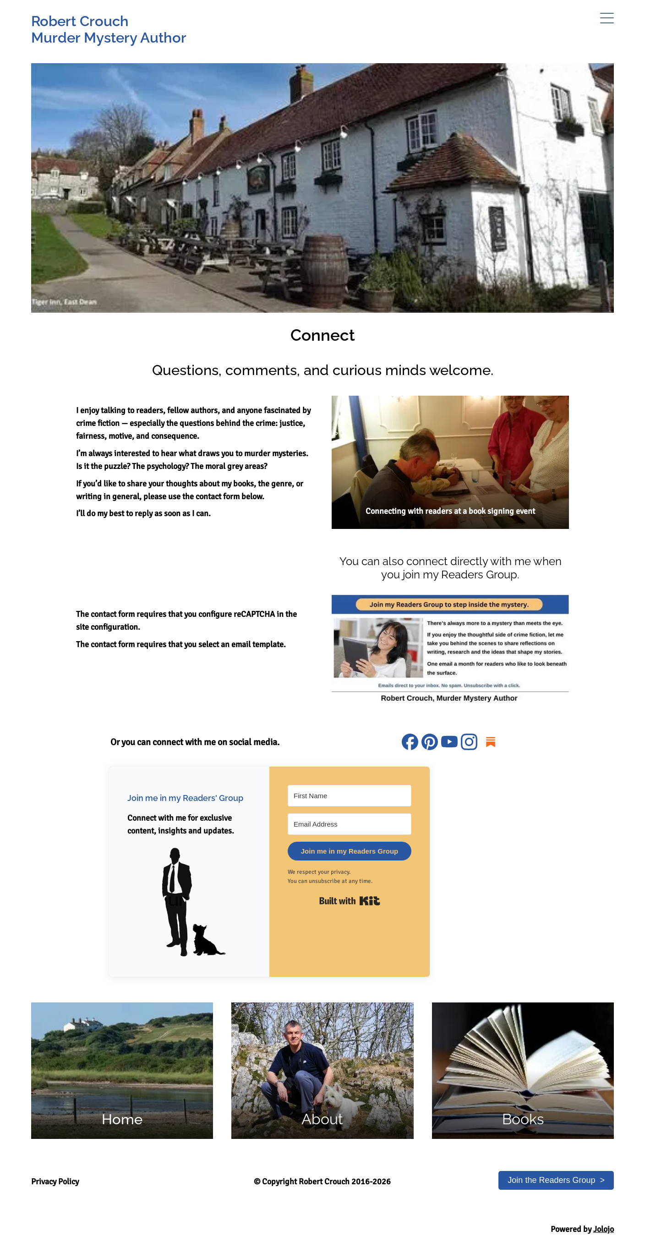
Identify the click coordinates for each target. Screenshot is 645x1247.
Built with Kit (349, 901)
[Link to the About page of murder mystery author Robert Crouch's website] (322, 1070)
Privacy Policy (55, 1181)
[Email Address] (349, 824)
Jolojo (603, 1229)
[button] (189, 901)
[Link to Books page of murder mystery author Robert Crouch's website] (523, 1070)
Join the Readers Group (551, 1180)
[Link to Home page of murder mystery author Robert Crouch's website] (122, 1070)
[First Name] (349, 795)
